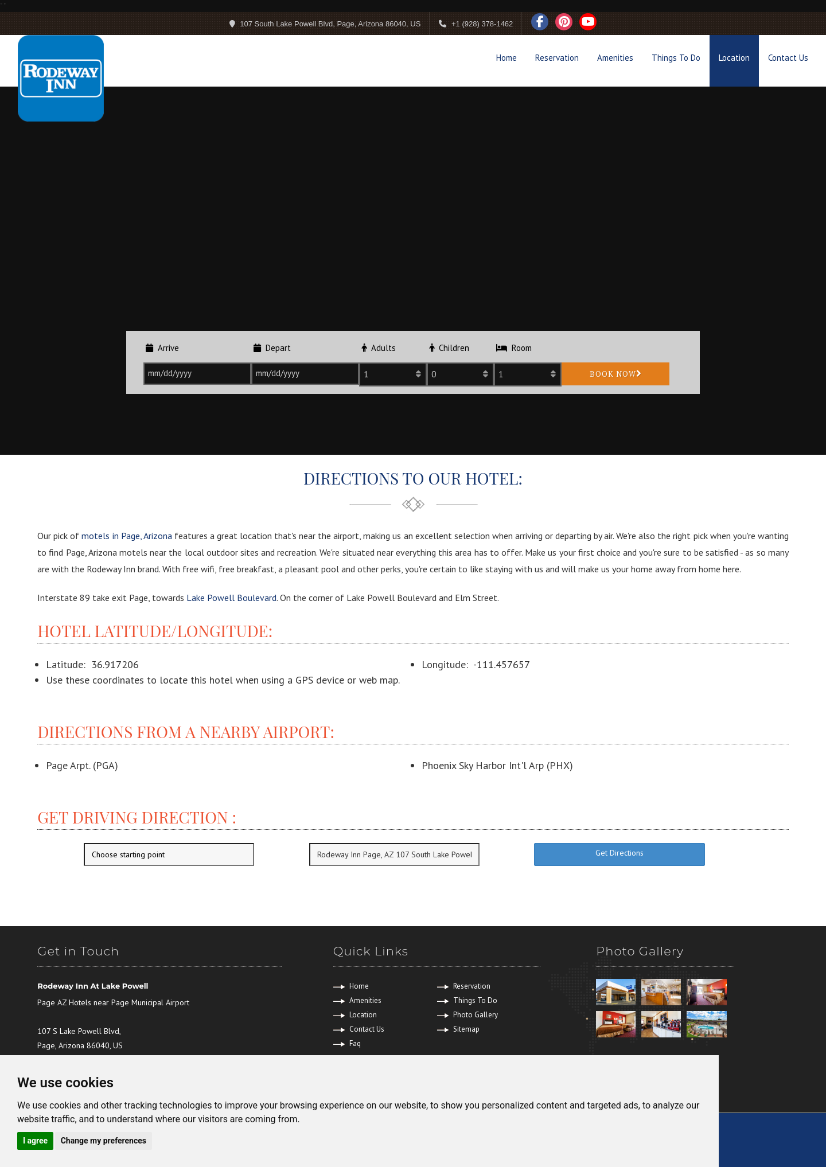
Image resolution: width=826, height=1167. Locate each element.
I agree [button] (35, 1140)
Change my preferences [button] (103, 1140)
